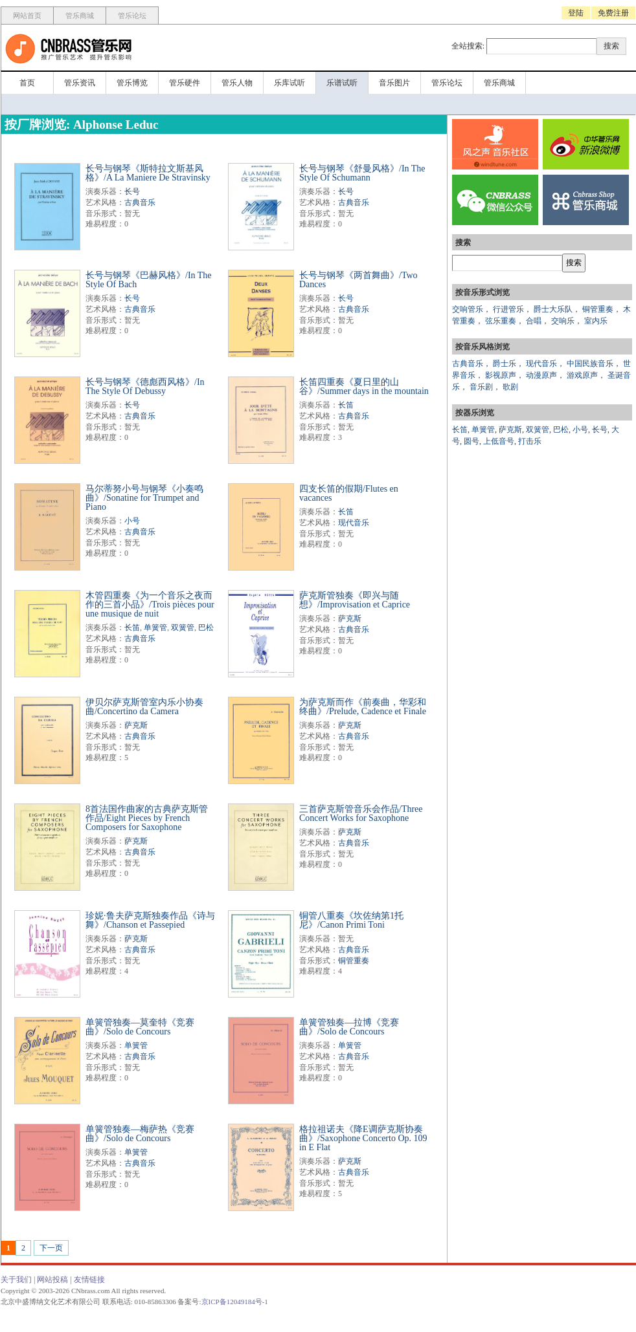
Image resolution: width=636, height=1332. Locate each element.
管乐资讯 (79, 82)
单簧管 (155, 627)
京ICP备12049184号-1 (234, 1301)
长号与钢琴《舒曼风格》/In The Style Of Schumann (362, 173)
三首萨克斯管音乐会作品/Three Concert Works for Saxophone (361, 813)
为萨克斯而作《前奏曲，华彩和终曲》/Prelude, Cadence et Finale (362, 706)
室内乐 (596, 320)
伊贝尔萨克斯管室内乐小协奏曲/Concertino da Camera (144, 706)
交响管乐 (467, 309)
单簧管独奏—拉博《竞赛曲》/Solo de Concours (349, 1027)
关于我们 (16, 1279)
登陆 (576, 12)
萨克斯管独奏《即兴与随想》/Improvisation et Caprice (354, 600)
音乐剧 (481, 386)
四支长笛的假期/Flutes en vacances (348, 493)
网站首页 (27, 15)
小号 (132, 520)
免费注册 (613, 12)
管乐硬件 (184, 82)
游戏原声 (582, 375)
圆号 (471, 441)
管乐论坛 (132, 15)
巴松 (206, 627)
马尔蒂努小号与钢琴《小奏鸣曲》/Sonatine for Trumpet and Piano (144, 498)
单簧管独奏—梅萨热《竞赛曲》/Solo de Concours (139, 1133)
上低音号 (498, 441)
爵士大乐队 (553, 309)
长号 (132, 191)
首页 (27, 82)
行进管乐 (508, 309)
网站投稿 (52, 1279)
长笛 (346, 404)
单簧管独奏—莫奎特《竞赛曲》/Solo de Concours (139, 1027)
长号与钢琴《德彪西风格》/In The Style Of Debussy (145, 386)
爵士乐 (504, 363)
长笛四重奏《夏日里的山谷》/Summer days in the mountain (364, 386)
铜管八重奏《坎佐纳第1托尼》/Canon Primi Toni (351, 920)
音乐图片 (394, 82)
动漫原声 (541, 375)
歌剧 (510, 386)
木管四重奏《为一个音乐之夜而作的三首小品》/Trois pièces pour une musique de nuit (149, 604)
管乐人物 (237, 82)
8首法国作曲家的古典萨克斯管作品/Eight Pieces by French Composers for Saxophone (146, 818)
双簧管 (182, 627)
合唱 (533, 320)
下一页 (51, 1247)
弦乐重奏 (500, 320)
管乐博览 (132, 82)
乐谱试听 (342, 82)
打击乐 (529, 441)
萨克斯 (349, 618)
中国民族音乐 (590, 363)
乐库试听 (289, 82)
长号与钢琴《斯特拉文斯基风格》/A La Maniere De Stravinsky (147, 173)
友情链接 (89, 1279)
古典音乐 (139, 202)
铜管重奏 (353, 960)
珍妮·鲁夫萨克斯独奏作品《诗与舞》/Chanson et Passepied (150, 920)
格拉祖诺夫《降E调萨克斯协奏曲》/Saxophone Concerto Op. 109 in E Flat (363, 1138)
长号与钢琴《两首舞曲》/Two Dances (358, 279)
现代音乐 (353, 522)
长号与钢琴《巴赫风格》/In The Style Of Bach (148, 279)
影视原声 (500, 375)
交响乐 (562, 320)
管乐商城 (79, 15)
